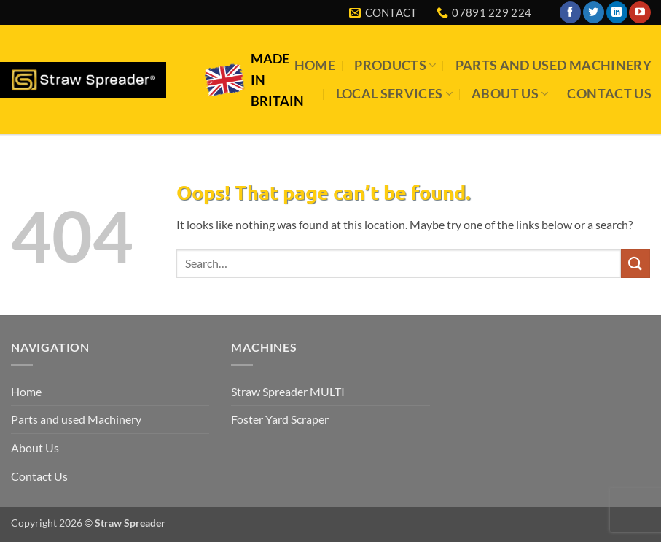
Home (314, 65)
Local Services (394, 93)
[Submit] (635, 263)
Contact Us (609, 93)
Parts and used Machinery (553, 65)
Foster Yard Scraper (280, 419)
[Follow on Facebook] (570, 12)
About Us (510, 93)
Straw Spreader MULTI (288, 391)
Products (395, 65)
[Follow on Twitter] (593, 12)
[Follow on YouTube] (639, 12)
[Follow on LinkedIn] (616, 12)
